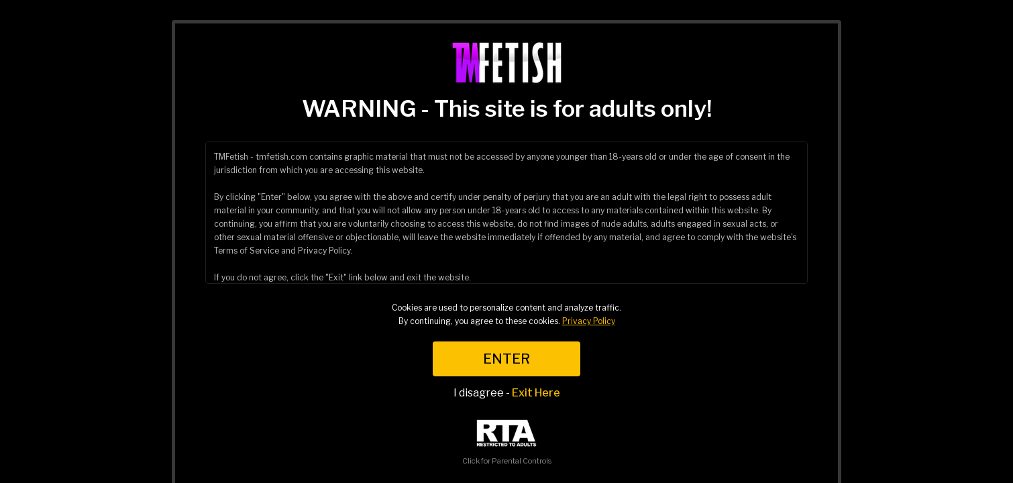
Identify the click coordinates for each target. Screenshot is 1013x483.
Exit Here (536, 392)
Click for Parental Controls (506, 442)
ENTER (506, 359)
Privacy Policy (588, 321)
